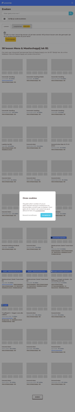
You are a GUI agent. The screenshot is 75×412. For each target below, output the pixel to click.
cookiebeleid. (40, 211)
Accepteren (46, 215)
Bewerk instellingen (30, 215)
